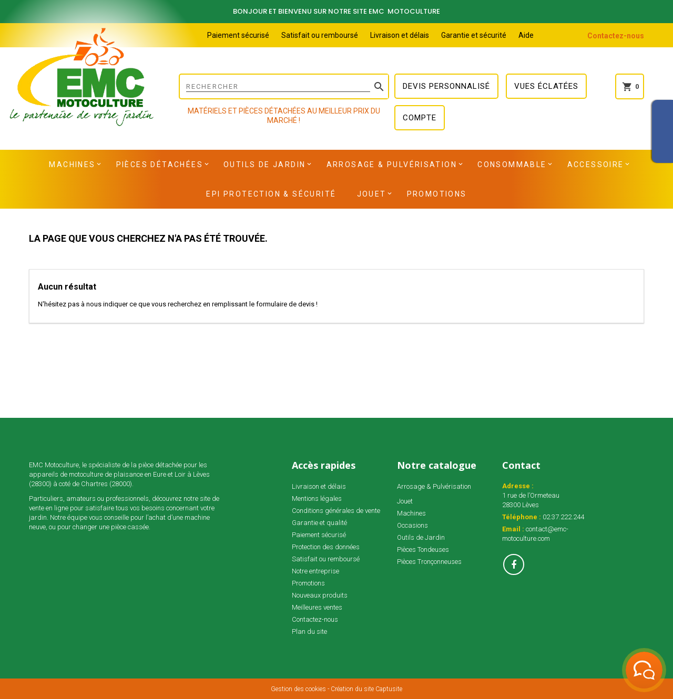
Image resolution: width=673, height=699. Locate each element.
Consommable (511, 164)
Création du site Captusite (366, 689)
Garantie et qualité (319, 523)
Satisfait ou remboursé (319, 35)
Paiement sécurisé (238, 35)
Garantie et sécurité (473, 35)
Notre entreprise (315, 571)
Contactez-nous (615, 36)
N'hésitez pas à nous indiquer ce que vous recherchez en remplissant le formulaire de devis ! (178, 304)
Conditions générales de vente (336, 511)
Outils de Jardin (264, 164)
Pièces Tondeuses (423, 549)
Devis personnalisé (446, 86)
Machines (72, 164)
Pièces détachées (159, 164)
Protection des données (326, 547)
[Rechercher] (284, 86)
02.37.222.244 (563, 517)
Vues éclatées (546, 86)
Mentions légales (317, 498)
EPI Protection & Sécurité (271, 194)
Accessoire (595, 164)
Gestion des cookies (298, 689)
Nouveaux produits (320, 595)
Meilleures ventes (317, 607)
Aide (526, 35)
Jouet (371, 194)
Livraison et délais (399, 35)
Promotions (437, 194)
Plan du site (309, 631)
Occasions (412, 525)
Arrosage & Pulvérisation (392, 164)
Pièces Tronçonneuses (429, 562)
